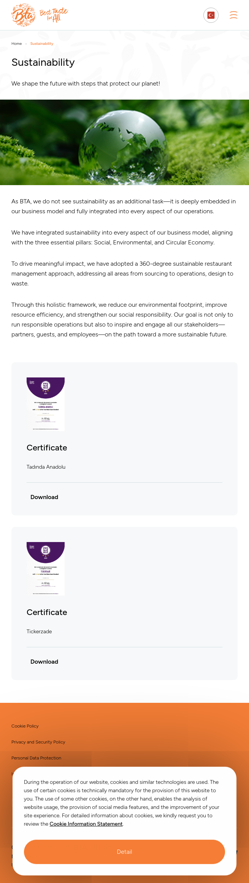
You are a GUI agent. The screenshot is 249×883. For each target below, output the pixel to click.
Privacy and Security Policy (38, 742)
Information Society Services (40, 774)
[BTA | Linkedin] (20, 802)
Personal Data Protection (36, 758)
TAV (59, 864)
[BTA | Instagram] (47, 802)
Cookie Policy (25, 726)
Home (16, 44)
